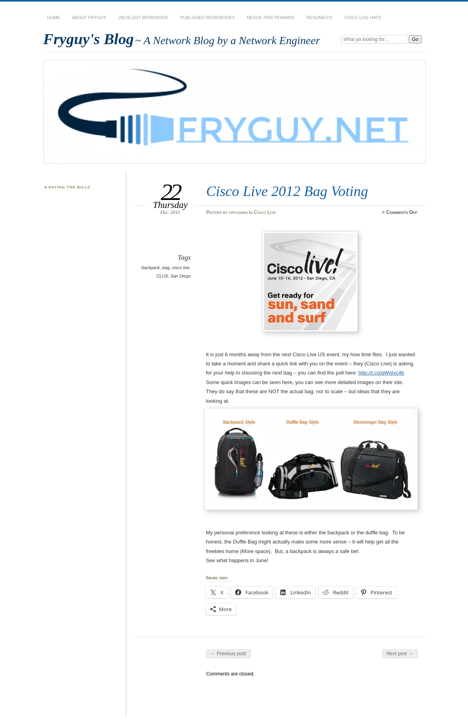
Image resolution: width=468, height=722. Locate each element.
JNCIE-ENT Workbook (143, 17)
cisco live (180, 267)
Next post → (399, 653)
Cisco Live (265, 212)
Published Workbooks (207, 17)
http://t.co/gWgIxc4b (381, 373)
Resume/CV (319, 17)
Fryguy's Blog (88, 38)
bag (165, 267)
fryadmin (238, 212)
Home (53, 17)
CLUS (162, 276)
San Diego (181, 276)
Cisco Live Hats (362, 17)
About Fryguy (89, 17)
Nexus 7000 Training (271, 17)
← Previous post (228, 653)
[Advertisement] (83, 233)
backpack (151, 267)
